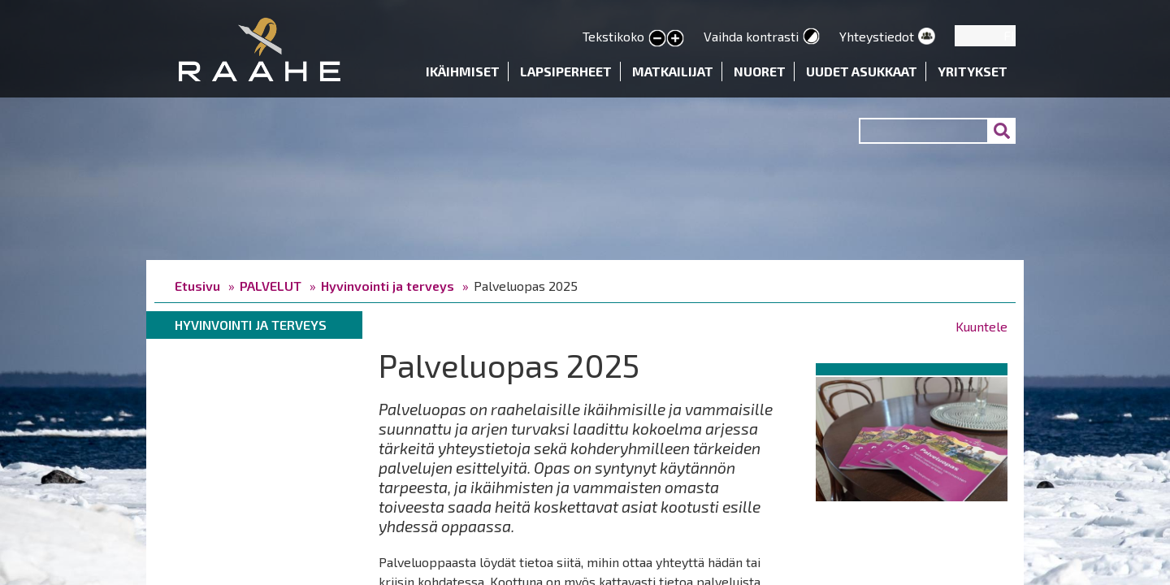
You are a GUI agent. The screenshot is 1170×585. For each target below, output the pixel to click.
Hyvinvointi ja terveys (387, 285)
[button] (912, 436)
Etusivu (197, 285)
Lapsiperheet (566, 71)
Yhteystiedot (876, 36)
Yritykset (973, 71)
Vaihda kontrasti (751, 36)
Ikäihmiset (463, 71)
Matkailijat (672, 71)
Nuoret (760, 71)
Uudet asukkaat (861, 71)
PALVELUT (270, 285)
